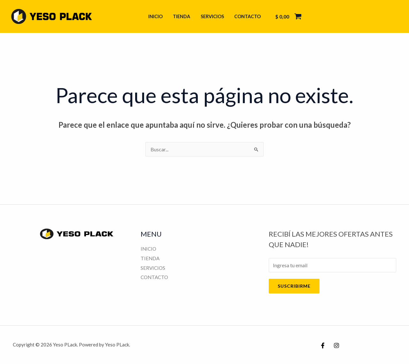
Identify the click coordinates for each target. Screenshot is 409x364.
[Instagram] (336, 345)
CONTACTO (246, 16)
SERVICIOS (211, 16)
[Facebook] (323, 345)
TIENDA (182, 16)
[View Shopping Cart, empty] (286, 17)
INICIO (157, 16)
